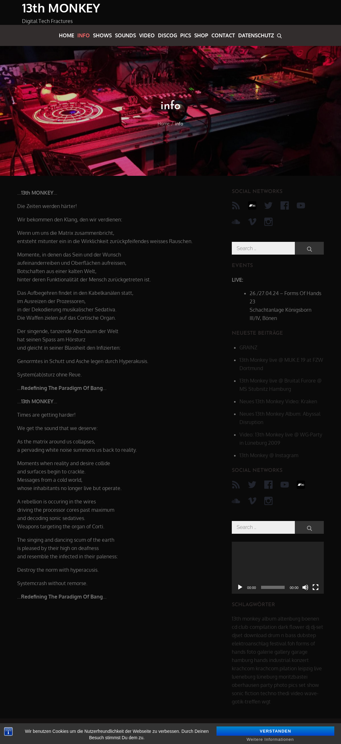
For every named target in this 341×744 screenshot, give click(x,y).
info (83, 35)
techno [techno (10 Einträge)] (268, 693)
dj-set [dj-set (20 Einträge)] (317, 627)
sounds (125, 35)
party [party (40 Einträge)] (266, 685)
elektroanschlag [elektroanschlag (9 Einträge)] (250, 643)
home (66, 35)
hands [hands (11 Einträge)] (261, 660)
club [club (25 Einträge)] (243, 627)
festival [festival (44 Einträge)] (278, 643)
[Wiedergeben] (240, 587)
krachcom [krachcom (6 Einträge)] (243, 668)
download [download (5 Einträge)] (255, 635)
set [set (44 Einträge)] (302, 685)
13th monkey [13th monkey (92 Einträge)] (246, 618)
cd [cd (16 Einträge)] (234, 627)
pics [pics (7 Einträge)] (292, 685)
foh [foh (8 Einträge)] (291, 643)
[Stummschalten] (305, 587)
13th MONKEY (61, 7)
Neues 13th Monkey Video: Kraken (278, 401)
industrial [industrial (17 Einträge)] (279, 660)
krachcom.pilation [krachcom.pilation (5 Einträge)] (276, 668)
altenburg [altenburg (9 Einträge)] (289, 618)
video (147, 35)
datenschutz (256, 35)
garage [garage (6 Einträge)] (299, 652)
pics (185, 35)
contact (223, 35)
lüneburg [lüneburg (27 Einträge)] (267, 676)
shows (102, 35)
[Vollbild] (315, 587)
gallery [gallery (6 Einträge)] (282, 652)
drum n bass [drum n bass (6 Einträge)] (282, 635)
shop (201, 35)
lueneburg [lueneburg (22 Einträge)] (243, 676)
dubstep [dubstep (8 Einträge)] (306, 635)
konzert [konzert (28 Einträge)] (300, 660)
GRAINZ (248, 347)
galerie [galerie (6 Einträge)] (265, 652)
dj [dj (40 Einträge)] (307, 627)
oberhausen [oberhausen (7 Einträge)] (245, 685)
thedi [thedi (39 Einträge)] (283, 693)
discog (167, 35)
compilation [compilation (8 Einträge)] (263, 627)
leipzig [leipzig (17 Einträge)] (305, 668)
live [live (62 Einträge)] (318, 668)
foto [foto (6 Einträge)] (251, 652)
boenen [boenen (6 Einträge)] (310, 618)
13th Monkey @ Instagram (268, 455)
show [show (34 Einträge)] (313, 685)
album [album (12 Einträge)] (269, 618)
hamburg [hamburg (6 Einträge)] (242, 660)
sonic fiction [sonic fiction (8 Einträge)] (245, 693)
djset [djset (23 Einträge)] (237, 635)
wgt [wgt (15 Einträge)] (266, 701)
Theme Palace (303, 731)
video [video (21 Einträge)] (297, 693)
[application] (278, 568)
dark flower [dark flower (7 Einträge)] (291, 627)
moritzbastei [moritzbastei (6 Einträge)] (293, 676)
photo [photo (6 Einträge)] (280, 685)
